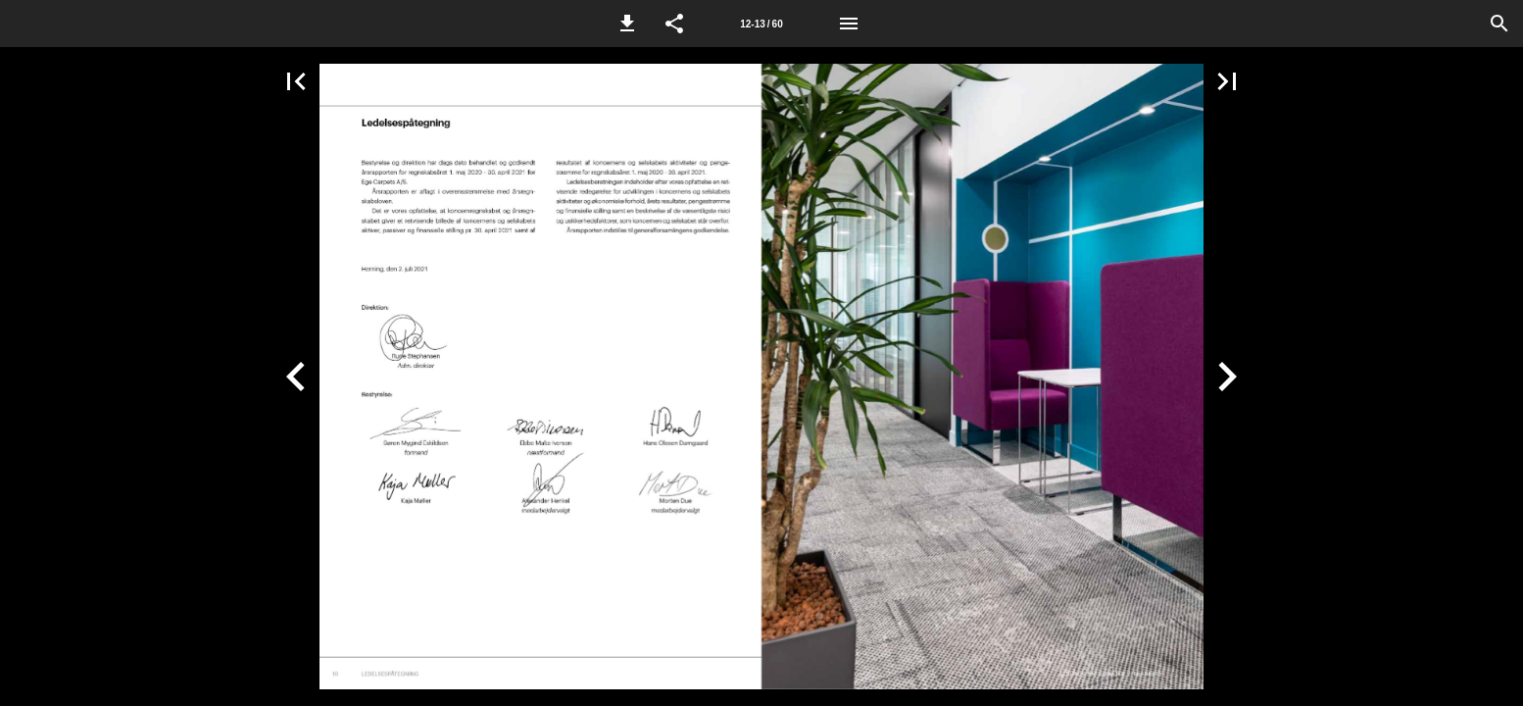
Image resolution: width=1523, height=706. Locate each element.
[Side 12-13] (761, 23)
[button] (627, 23)
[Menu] (848, 23)
